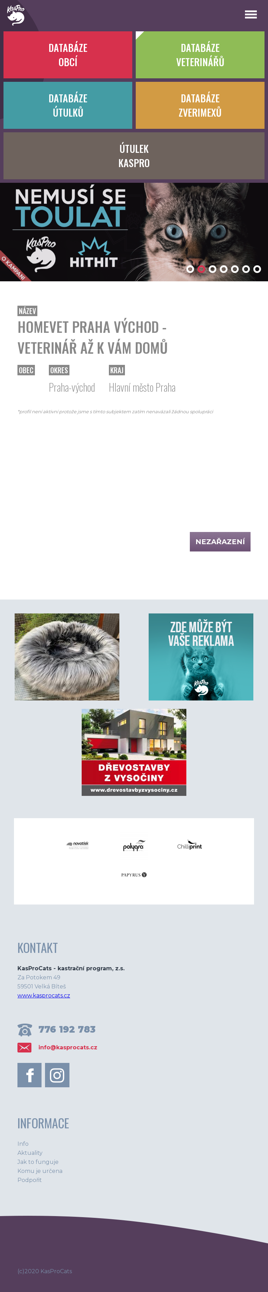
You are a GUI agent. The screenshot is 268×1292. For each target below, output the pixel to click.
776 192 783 (67, 1029)
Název (27, 311)
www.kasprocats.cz (43, 995)
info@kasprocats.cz (67, 1047)
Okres (59, 370)
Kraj (117, 370)
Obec (26, 370)
